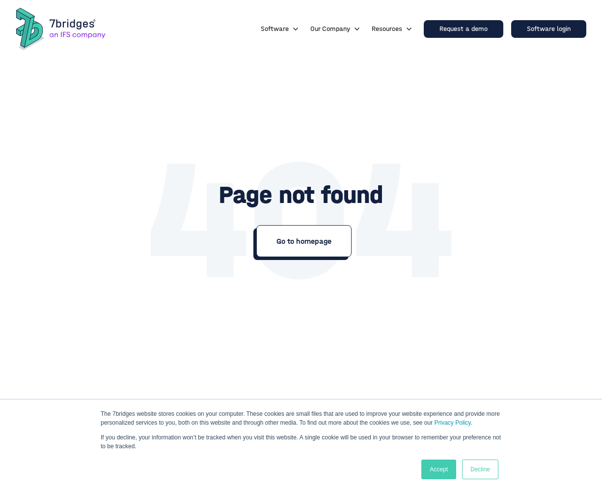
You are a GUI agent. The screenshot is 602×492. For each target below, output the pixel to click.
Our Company (335, 29)
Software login (549, 29)
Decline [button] (480, 469)
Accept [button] (439, 469)
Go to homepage (303, 241)
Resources (392, 29)
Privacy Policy (453, 422)
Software (280, 29)
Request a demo (463, 29)
